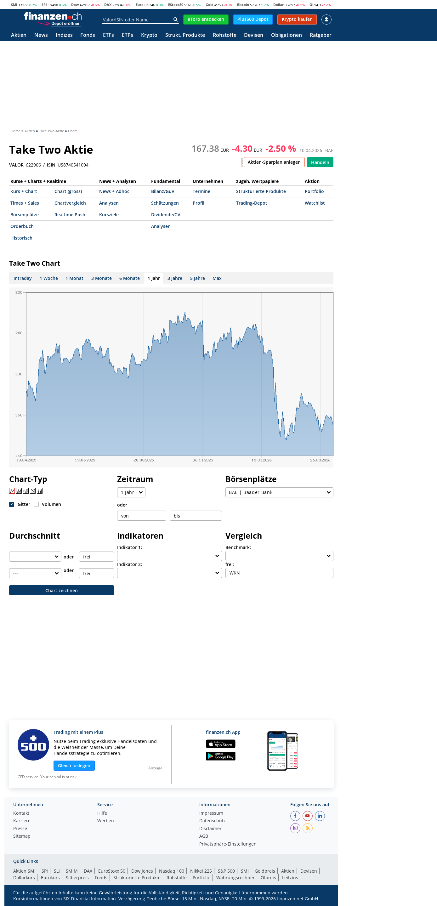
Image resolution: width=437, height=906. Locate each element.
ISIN (51, 165)
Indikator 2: (129, 564)
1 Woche (49, 278)
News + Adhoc (114, 191)
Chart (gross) (68, 191)
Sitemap (22, 836)
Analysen (109, 203)
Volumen (51, 504)
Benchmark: (238, 547)
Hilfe (102, 813)
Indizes (64, 35)
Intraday (23, 278)
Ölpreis (268, 878)
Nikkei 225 (201, 871)
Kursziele (109, 215)
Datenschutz (212, 821)
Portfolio (314, 191)
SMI (14, 4)
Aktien (18, 35)
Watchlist (315, 203)
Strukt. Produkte (185, 35)
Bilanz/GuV (162, 191)
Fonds (87, 35)
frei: (229, 564)
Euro (140, 4)
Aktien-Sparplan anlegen (274, 162)
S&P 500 (226, 871)
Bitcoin (243, 4)
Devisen (253, 35)
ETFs (108, 35)
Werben (105, 821)
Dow (75, 4)
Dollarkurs (24, 878)
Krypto (149, 35)
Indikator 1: (129, 547)
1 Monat (74, 278)
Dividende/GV (165, 215)
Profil (198, 203)
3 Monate (101, 278)
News (41, 35)
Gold (209, 4)
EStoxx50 (175, 4)
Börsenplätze (24, 215)
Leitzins (290, 878)
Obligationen (286, 35)
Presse (20, 828)
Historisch (21, 238)
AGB (203, 836)
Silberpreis (77, 878)
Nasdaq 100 (171, 871)
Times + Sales (24, 203)
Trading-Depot (251, 203)
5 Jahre (197, 278)
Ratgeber (321, 35)
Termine (201, 191)
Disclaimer (210, 828)
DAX (107, 4)
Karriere (22, 821)
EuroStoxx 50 (111, 871)
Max (217, 278)
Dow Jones (142, 871)
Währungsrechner (235, 878)
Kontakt (21, 813)
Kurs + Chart (23, 191)
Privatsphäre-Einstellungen (228, 844)
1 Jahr (154, 278)
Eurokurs (50, 878)
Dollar (278, 4)
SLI (57, 871)
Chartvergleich (70, 203)
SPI (44, 4)
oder (122, 505)
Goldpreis (265, 871)
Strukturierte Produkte (261, 191)
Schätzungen (165, 203)
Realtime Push (69, 215)
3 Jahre (174, 278)
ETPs (127, 35)
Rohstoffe (224, 35)
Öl (311, 4)
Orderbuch (22, 226)
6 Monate (129, 278)
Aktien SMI (24, 871)
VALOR (16, 165)
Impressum (211, 813)
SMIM (72, 871)
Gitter (24, 504)
